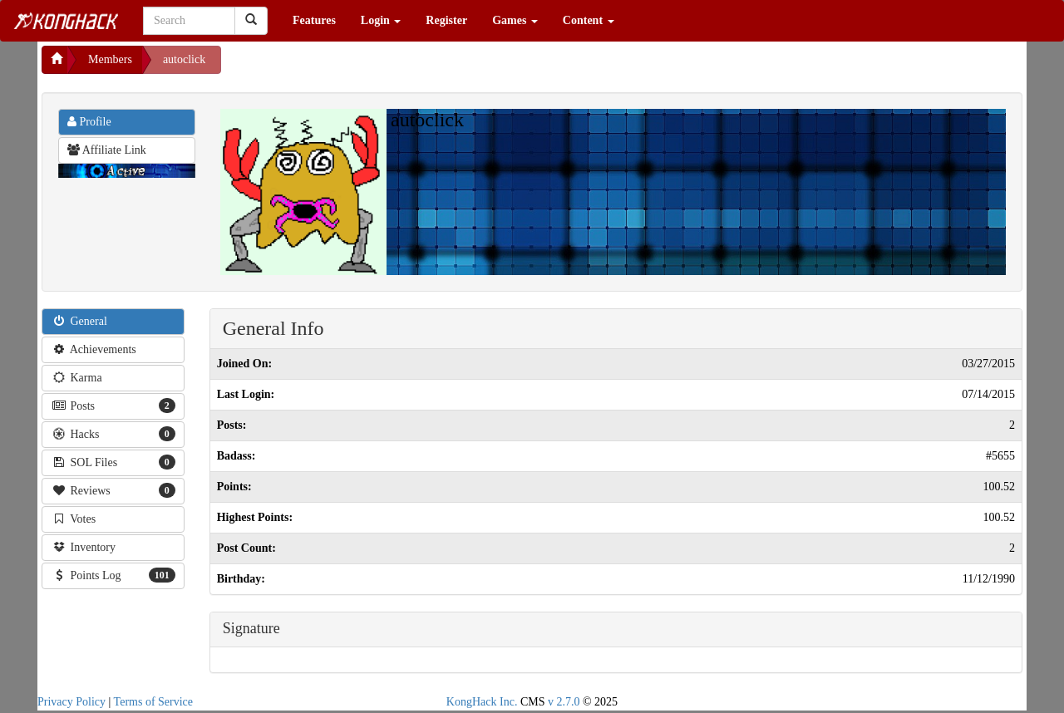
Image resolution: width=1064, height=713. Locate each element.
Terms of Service (153, 702)
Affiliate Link (106, 150)
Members (110, 59)
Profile (89, 122)
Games (515, 20)
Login (381, 20)
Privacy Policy (71, 702)
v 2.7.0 (564, 702)
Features (314, 20)
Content (588, 20)
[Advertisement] (354, 66)
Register (446, 20)
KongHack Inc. (482, 702)
